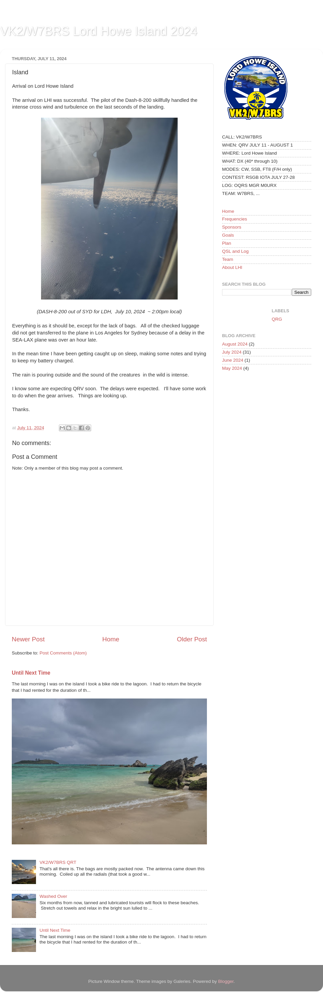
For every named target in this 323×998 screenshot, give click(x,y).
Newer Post (28, 639)
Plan (226, 243)
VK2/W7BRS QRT (57, 862)
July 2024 (232, 352)
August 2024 (235, 344)
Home (110, 639)
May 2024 (232, 368)
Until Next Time (31, 673)
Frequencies (234, 219)
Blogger (226, 981)
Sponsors (231, 227)
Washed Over (53, 896)
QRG (277, 319)
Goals (228, 235)
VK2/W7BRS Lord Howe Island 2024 (98, 31)
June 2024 (232, 360)
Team (227, 259)
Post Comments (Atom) (63, 652)
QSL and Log (235, 251)
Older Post (192, 639)
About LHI (232, 267)
